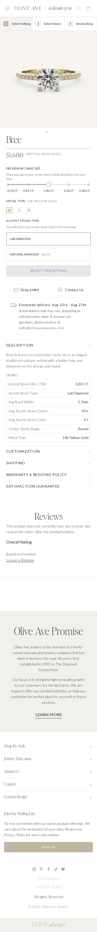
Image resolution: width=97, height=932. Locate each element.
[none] (31, 201)
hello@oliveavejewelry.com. (42, 328)
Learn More (48, 714)
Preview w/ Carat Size (23, 168)
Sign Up (48, 847)
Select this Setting (48, 271)
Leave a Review (20, 559)
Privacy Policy (48, 878)
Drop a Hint (26, 289)
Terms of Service (48, 886)
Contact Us (71, 289)
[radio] (9, 210)
